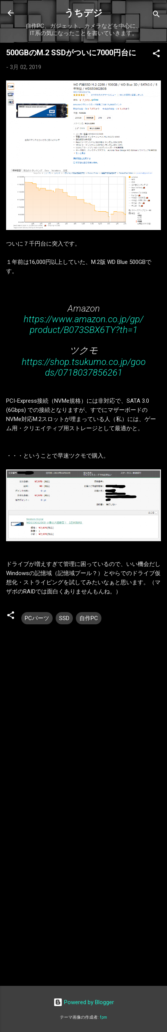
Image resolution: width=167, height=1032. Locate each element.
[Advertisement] (83, 890)
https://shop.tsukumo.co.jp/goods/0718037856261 (84, 367)
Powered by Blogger (83, 1002)
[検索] (156, 15)
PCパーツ (37, 618)
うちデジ (83, 13)
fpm (103, 1017)
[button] (156, 55)
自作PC (88, 618)
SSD (64, 618)
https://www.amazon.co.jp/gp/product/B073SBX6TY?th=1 (83, 324)
